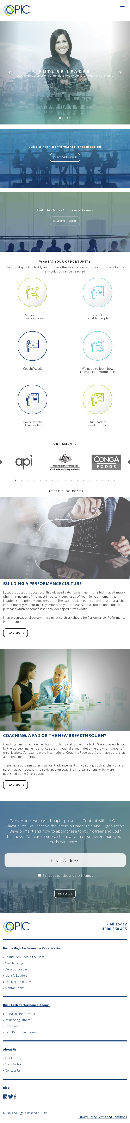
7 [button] (53, 480)
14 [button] (96, 480)
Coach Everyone (16, 963)
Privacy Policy (87, 1117)
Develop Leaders (17, 969)
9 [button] (65, 480)
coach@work (14, 1026)
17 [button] (115, 480)
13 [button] (90, 480)
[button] (9, 72)
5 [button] (40, 480)
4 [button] (34, 480)
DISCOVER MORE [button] (65, 157)
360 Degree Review (18, 982)
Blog (6, 1088)
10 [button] (71, 480)
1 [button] (15, 480)
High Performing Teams (21, 1032)
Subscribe (65, 893)
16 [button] (108, 480)
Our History (13, 1058)
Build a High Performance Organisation (32, 948)
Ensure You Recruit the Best (24, 957)
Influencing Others (17, 1020)
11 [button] (77, 480)
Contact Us (13, 1070)
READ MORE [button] (15, 633)
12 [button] (84, 480)
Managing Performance (21, 1014)
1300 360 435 (114, 929)
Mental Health (15, 988)
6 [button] (46, 480)
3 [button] (28, 480)
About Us (10, 1049)
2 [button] (22, 480)
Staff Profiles (14, 1064)
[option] (23, 462)
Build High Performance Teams (26, 1005)
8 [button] (59, 480)
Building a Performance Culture (42, 583)
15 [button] (102, 480)
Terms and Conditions (112, 1117)
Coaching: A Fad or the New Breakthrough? (54, 735)
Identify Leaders (16, 975)
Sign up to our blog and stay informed (68, 876)
